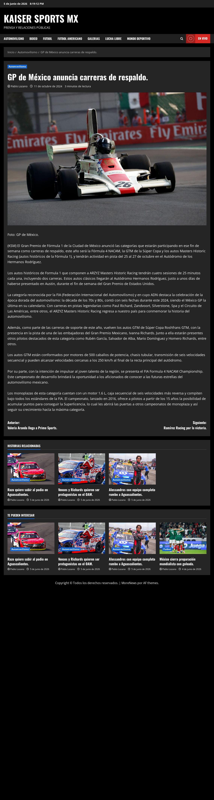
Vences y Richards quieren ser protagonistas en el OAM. (78, 492)
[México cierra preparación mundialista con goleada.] (183, 538)
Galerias (94, 38)
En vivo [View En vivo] (196, 38)
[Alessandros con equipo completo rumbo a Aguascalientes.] (132, 469)
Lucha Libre (113, 38)
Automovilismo (14, 38)
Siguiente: (156, 425)
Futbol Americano (70, 38)
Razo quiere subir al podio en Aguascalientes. (28, 492)
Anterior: (57, 425)
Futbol (47, 38)
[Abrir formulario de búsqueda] (181, 38)
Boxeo (33, 38)
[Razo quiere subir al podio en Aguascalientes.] (31, 469)
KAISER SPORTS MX (41, 18)
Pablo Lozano (19, 86)
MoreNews (129, 583)
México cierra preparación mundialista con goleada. (177, 561)
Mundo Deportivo (138, 38)
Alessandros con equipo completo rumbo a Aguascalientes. (132, 492)
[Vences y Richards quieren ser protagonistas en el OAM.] (81, 469)
